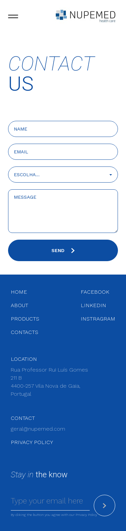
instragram (98, 319)
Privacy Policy (32, 442)
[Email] (50, 501)
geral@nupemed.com (38, 429)
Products (25, 319)
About (19, 305)
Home (19, 292)
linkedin (93, 305)
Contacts (24, 332)
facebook (95, 292)
